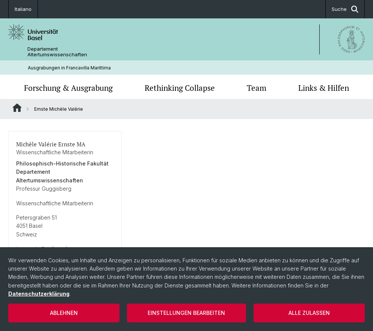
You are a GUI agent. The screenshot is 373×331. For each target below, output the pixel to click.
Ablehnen (64, 313)
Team (256, 88)
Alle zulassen (309, 313)
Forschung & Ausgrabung (68, 88)
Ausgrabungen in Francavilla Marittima (69, 68)
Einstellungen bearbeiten (186, 313)
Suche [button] (345, 9)
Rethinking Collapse (180, 88)
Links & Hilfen (323, 88)
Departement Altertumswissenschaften (57, 51)
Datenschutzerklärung (38, 293)
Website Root (17, 108)
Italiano (23, 9)
